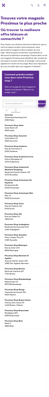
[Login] (38, 5)
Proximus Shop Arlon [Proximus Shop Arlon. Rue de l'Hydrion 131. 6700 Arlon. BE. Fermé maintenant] (14, 204)
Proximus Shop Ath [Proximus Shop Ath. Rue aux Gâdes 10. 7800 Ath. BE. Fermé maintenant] (13, 214)
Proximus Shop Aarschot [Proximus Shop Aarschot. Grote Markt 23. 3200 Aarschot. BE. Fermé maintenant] (16, 136)
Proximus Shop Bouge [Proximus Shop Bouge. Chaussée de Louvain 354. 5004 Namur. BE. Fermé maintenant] (14, 290)
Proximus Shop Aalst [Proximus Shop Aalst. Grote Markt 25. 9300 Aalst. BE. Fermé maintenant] (14, 125)
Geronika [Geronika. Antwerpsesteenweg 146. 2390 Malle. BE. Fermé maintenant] (9, 115)
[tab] (6, 110)
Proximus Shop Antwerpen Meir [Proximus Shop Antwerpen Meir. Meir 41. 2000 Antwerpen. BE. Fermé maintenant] (19, 193)
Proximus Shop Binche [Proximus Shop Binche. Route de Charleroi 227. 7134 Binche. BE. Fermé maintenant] (15, 269)
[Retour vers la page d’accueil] (3, 5)
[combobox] (20, 103)
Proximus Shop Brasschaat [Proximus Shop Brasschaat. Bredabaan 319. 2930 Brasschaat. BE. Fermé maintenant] (17, 310)
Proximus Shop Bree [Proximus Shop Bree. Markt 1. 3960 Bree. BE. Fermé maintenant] (14, 321)
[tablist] (11, 110)
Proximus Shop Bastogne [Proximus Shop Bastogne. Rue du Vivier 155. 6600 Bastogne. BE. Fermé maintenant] (16, 245)
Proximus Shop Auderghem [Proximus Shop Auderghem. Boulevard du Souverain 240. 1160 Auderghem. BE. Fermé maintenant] (17, 224)
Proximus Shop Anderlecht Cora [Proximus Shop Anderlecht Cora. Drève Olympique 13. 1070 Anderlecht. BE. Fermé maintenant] (19, 157)
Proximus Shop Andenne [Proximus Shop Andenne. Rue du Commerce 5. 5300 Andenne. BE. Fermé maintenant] (16, 146)
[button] (44, 5)
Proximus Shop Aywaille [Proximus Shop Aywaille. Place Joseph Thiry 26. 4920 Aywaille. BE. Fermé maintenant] (16, 235)
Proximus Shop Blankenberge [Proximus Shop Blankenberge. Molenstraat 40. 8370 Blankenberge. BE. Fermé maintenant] (18, 279)
